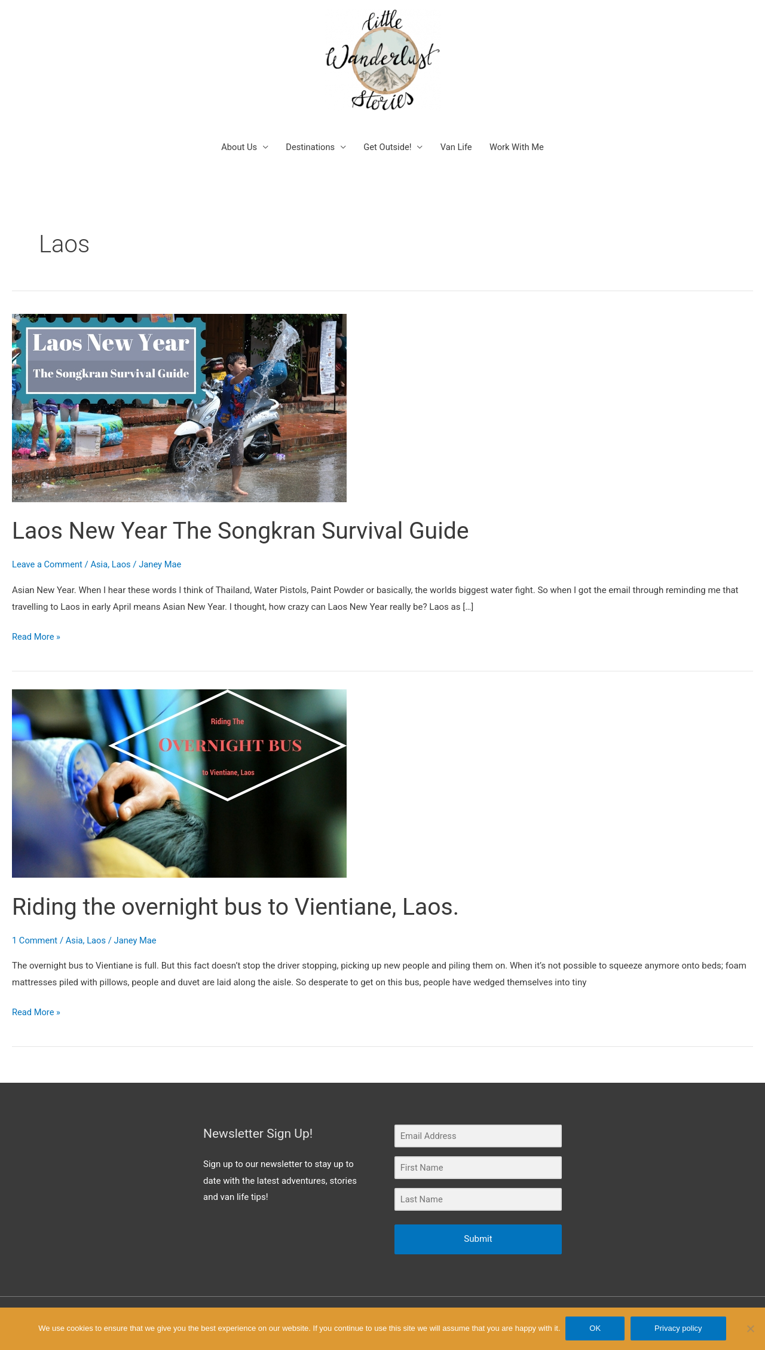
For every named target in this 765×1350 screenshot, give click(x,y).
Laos (123, 552)
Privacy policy (678, 1328)
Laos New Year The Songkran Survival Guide (245, 519)
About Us (236, 135)
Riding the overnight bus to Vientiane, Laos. (240, 895)
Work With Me (519, 135)
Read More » (37, 623)
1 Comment (35, 928)
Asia (100, 552)
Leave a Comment (48, 552)
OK (596, 1328)
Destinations (309, 135)
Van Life (457, 135)
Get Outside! (387, 135)
